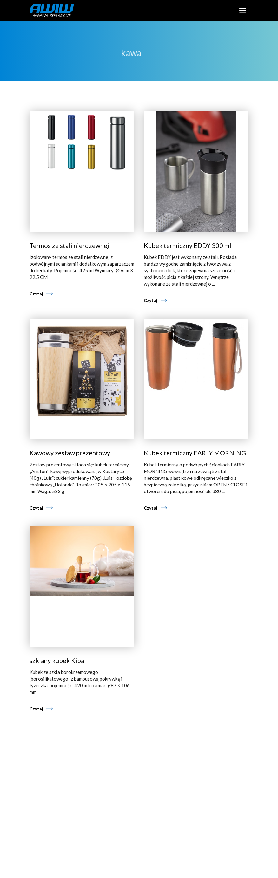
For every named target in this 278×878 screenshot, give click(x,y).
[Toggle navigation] (242, 10)
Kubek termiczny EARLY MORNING (195, 453)
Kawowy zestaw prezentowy (70, 453)
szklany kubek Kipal (58, 660)
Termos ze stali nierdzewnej (69, 245)
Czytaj (36, 293)
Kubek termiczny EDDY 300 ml (187, 245)
